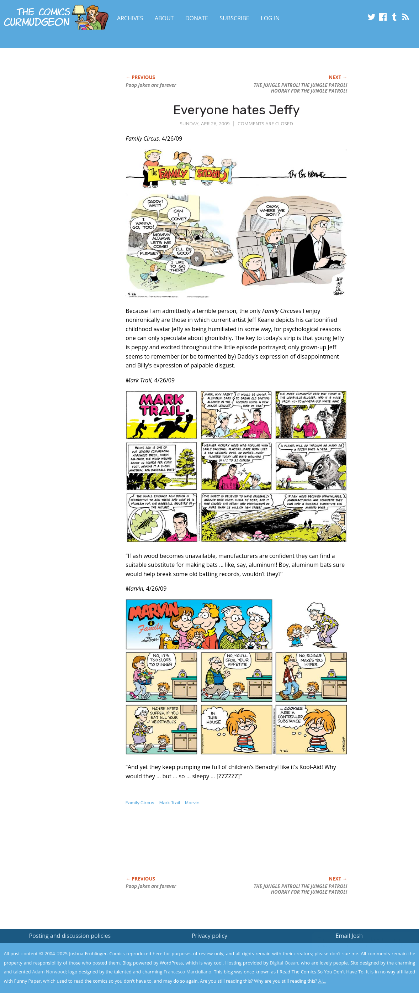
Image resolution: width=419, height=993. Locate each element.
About (164, 18)
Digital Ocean (284, 963)
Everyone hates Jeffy (236, 109)
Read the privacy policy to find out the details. (355, 948)
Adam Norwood (48, 971)
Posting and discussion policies (70, 936)
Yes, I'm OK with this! (358, 966)
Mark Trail (169, 802)
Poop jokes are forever (151, 85)
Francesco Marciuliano (187, 971)
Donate (196, 18)
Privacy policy (209, 936)
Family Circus (140, 802)
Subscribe (234, 18)
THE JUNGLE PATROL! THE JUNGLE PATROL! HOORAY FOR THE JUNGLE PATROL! (300, 88)
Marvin (192, 802)
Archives (130, 18)
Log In (270, 18)
